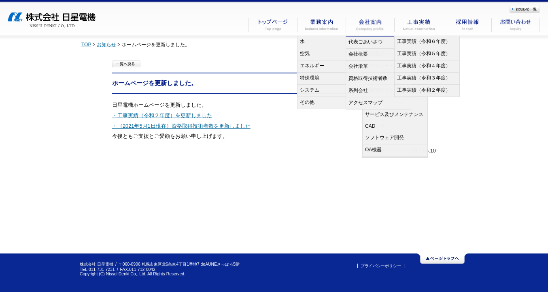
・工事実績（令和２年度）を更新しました (162, 115)
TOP (86, 44)
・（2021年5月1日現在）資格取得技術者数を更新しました (181, 126)
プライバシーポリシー (381, 266)
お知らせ (106, 44)
